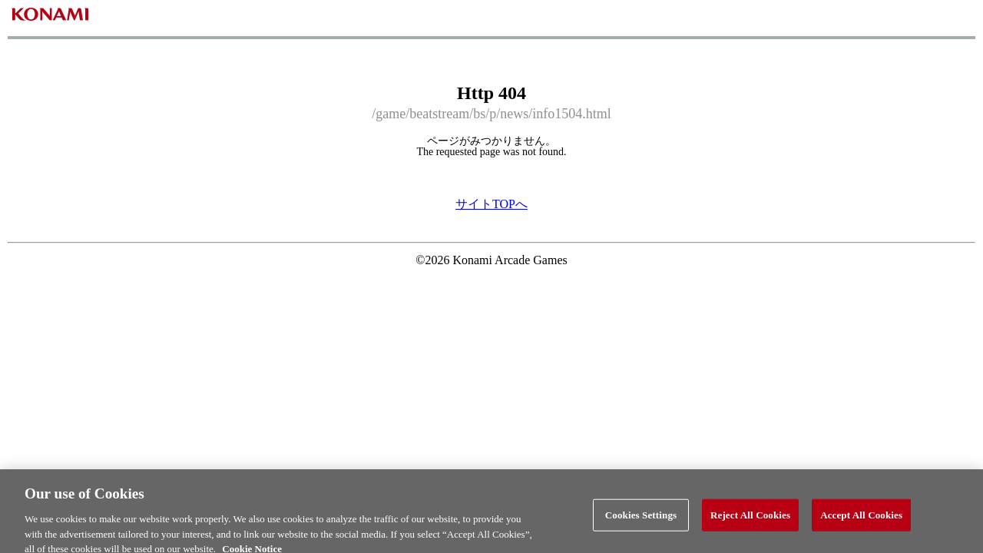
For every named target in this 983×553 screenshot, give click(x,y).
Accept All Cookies (861, 519)
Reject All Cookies (750, 519)
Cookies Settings (641, 519)
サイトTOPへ (491, 203)
